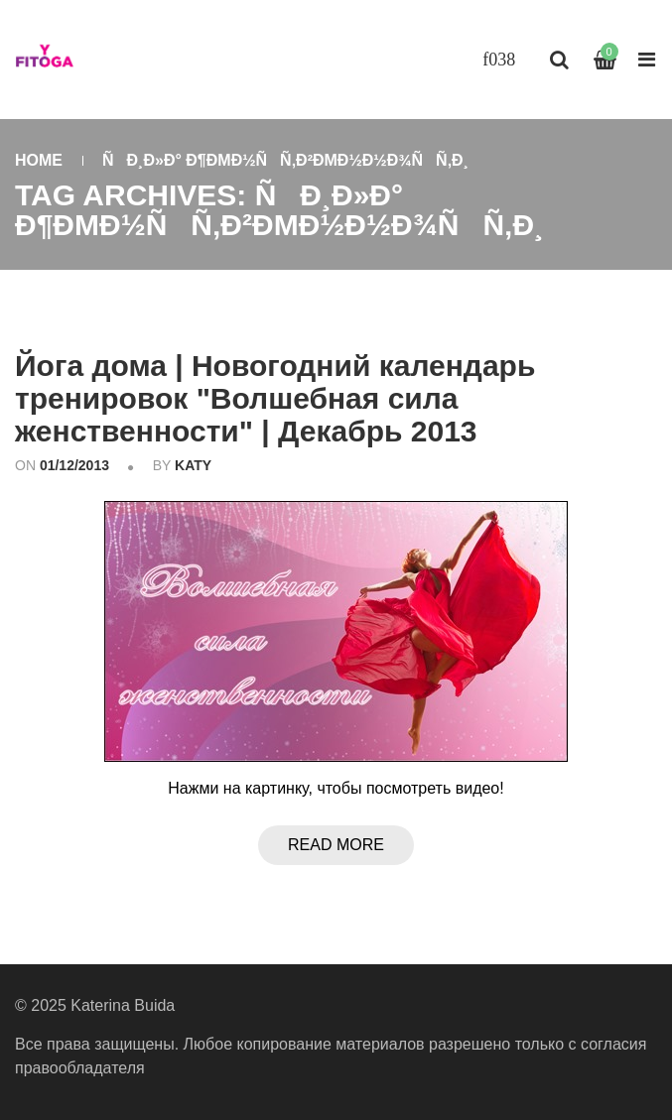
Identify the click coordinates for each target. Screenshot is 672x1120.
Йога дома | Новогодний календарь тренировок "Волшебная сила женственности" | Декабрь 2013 (275, 398)
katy (193, 465)
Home (39, 160)
